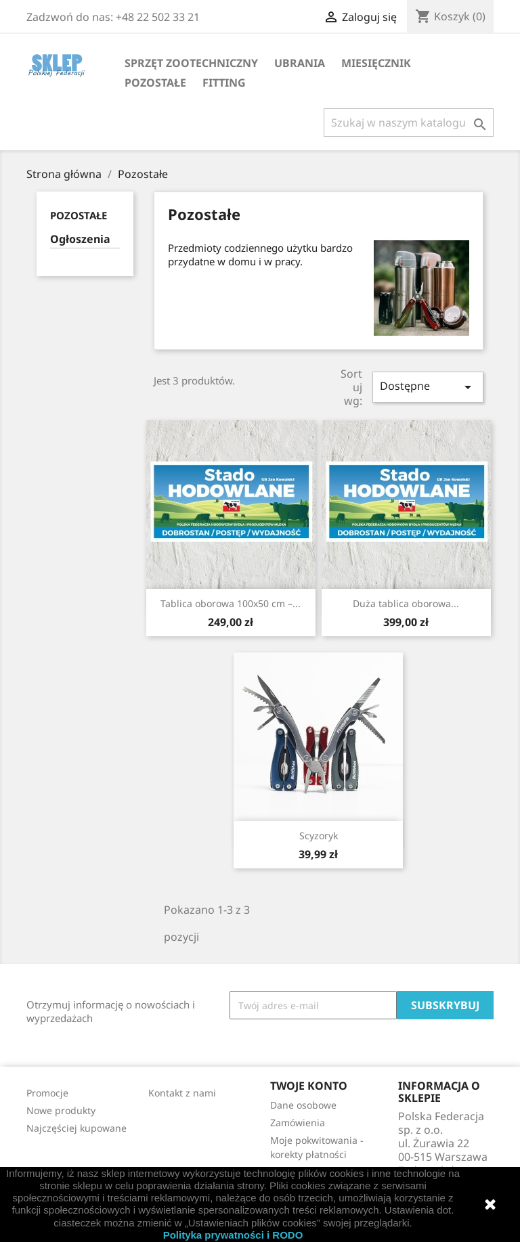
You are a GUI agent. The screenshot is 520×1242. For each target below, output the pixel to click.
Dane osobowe (303, 1105)
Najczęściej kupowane (76, 1128)
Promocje (47, 1092)
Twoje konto (308, 1085)
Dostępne (428, 386)
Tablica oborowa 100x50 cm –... (230, 603)
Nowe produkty (60, 1110)
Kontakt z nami (182, 1092)
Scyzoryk (318, 835)
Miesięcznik (376, 63)
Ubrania (299, 63)
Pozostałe (155, 82)
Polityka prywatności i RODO (233, 1235)
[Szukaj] (409, 122)
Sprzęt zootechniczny (191, 63)
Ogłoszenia (80, 239)
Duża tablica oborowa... (406, 603)
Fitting (224, 82)
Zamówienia (297, 1122)
